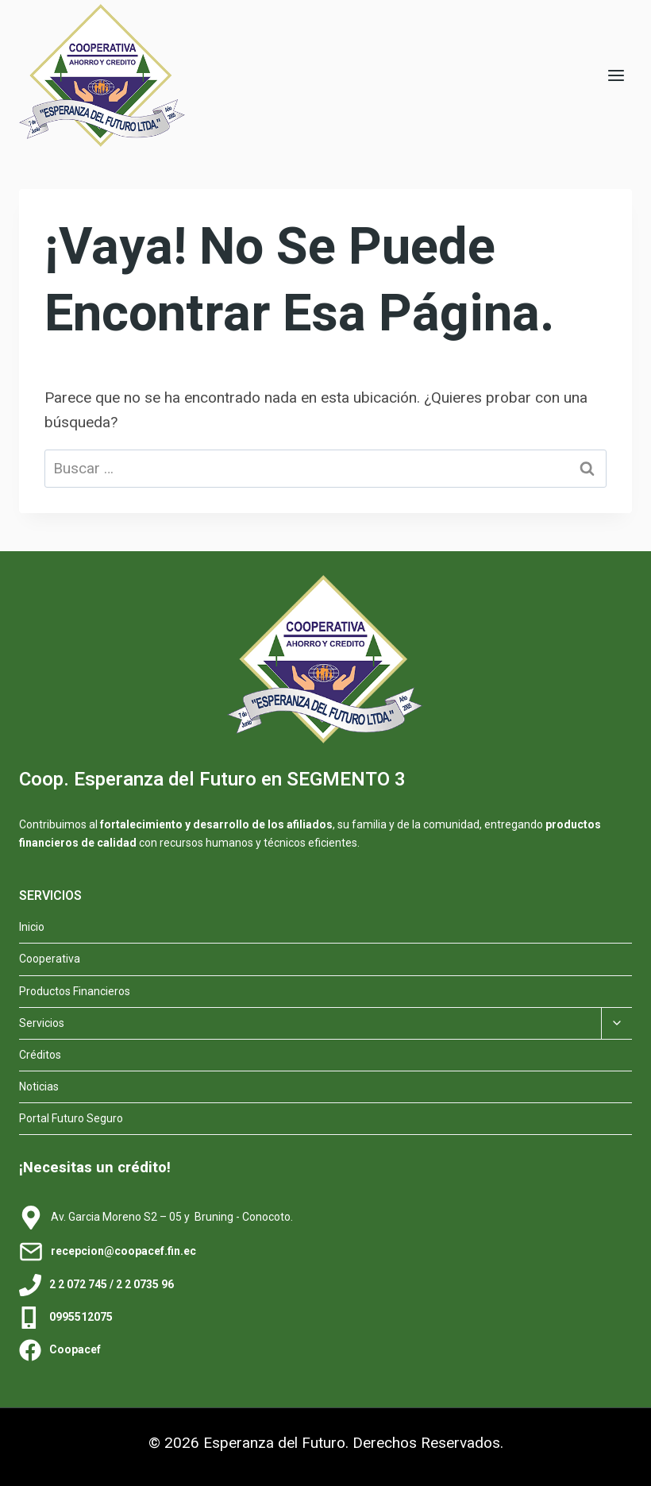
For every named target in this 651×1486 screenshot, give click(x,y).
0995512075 (81, 1316)
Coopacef (75, 1349)
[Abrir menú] (615, 75)
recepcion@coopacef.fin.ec (123, 1251)
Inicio (31, 927)
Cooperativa (49, 958)
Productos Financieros (74, 991)
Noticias (39, 1086)
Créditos (40, 1054)
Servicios (41, 1023)
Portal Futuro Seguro (71, 1118)
